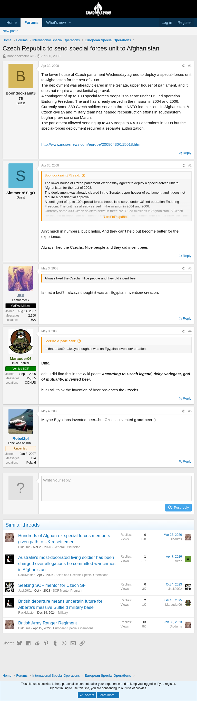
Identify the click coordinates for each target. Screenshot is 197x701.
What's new (56, 22)
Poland (31, 462)
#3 (190, 268)
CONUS (30, 382)
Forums (31, 22)
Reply (187, 153)
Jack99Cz (25, 590)
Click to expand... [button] (117, 217)
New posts (10, 31)
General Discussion (67, 547)
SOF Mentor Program (67, 590)
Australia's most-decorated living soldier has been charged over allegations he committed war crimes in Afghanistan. (66, 563)
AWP (178, 561)
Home (11, 22)
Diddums (24, 547)
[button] (70, 22)
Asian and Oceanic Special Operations (81, 575)
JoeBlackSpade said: (60, 341)
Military (63, 612)
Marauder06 (173, 604)
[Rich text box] (116, 488)
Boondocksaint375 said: (62, 175)
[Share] (183, 66)
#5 (190, 411)
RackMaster (26, 575)
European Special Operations (73, 628)
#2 (190, 165)
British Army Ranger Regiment (47, 623)
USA (32, 320)
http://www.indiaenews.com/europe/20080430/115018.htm (90, 144)
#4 (190, 331)
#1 (190, 66)
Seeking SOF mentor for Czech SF (52, 585)
